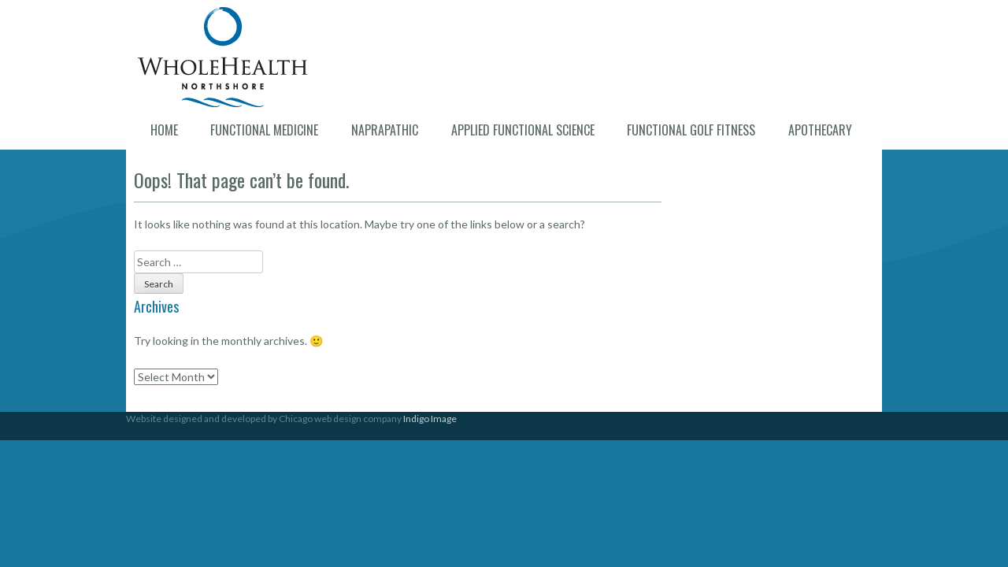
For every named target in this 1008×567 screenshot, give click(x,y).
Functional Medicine (264, 129)
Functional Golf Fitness (691, 129)
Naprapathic (384, 129)
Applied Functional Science (523, 129)
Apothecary (820, 129)
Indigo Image (430, 418)
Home (164, 129)
